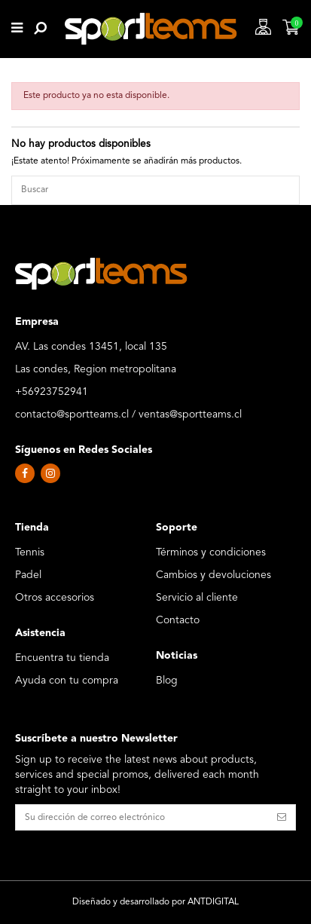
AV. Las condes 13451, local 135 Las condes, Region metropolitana (95, 358)
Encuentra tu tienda (62, 658)
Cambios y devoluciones (213, 575)
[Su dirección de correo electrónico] (142, 817)
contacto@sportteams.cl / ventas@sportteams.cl (128, 414)
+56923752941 (51, 392)
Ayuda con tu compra (66, 680)
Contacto (178, 620)
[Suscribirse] (281, 817)
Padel (28, 575)
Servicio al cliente (197, 597)
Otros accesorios (54, 597)
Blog (167, 680)
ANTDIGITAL (213, 902)
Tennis (29, 552)
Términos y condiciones (211, 552)
